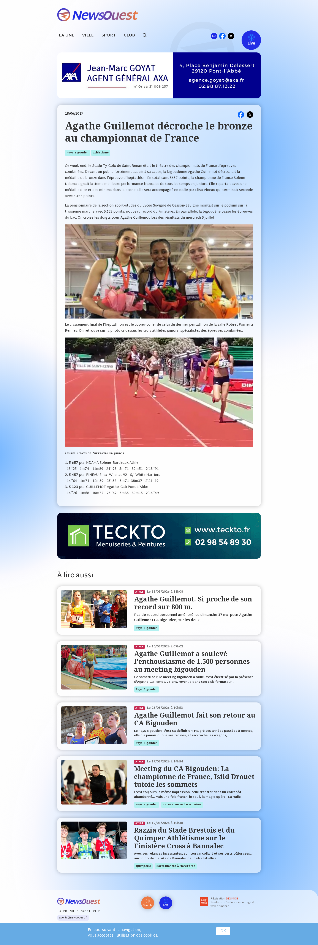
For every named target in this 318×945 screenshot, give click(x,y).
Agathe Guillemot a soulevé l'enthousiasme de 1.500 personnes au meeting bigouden (192, 661)
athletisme (101, 152)
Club (129, 35)
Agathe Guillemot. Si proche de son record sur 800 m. (193, 603)
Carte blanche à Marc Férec (182, 804)
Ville (88, 35)
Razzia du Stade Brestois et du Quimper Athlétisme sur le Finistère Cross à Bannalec (184, 838)
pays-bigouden (77, 152)
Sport (108, 35)
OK (223, 931)
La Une (66, 35)
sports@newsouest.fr (73, 917)
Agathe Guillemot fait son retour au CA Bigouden (194, 719)
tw (231, 36)
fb (222, 36)
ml (214, 36)
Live (246, 36)
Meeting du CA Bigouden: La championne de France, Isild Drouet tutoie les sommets (194, 776)
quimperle (143, 866)
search (147, 35)
